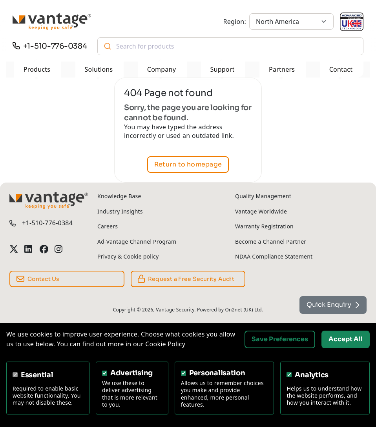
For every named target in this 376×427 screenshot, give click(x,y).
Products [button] (37, 69)
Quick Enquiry (333, 304)
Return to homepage (188, 164)
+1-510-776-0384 (55, 46)
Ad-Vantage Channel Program (136, 241)
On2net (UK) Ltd (243, 309)
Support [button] (222, 69)
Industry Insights (120, 211)
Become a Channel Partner (270, 241)
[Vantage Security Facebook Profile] (44, 249)
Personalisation (217, 373)
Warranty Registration (264, 226)
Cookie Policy (165, 344)
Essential (37, 375)
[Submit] (107, 46)
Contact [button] (341, 69)
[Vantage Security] (52, 21)
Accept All (346, 339)
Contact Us (38, 279)
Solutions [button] (99, 69)
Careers (107, 226)
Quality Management (263, 196)
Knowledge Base (119, 196)
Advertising (131, 373)
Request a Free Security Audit (186, 279)
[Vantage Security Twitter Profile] (13, 249)
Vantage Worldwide (261, 211)
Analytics (312, 375)
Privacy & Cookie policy (128, 256)
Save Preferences (280, 339)
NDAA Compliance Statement (273, 256)
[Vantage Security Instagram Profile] (59, 249)
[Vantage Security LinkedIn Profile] (28, 249)
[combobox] (230, 46)
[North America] (291, 21)
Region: (234, 21)
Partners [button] (282, 69)
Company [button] (161, 69)
